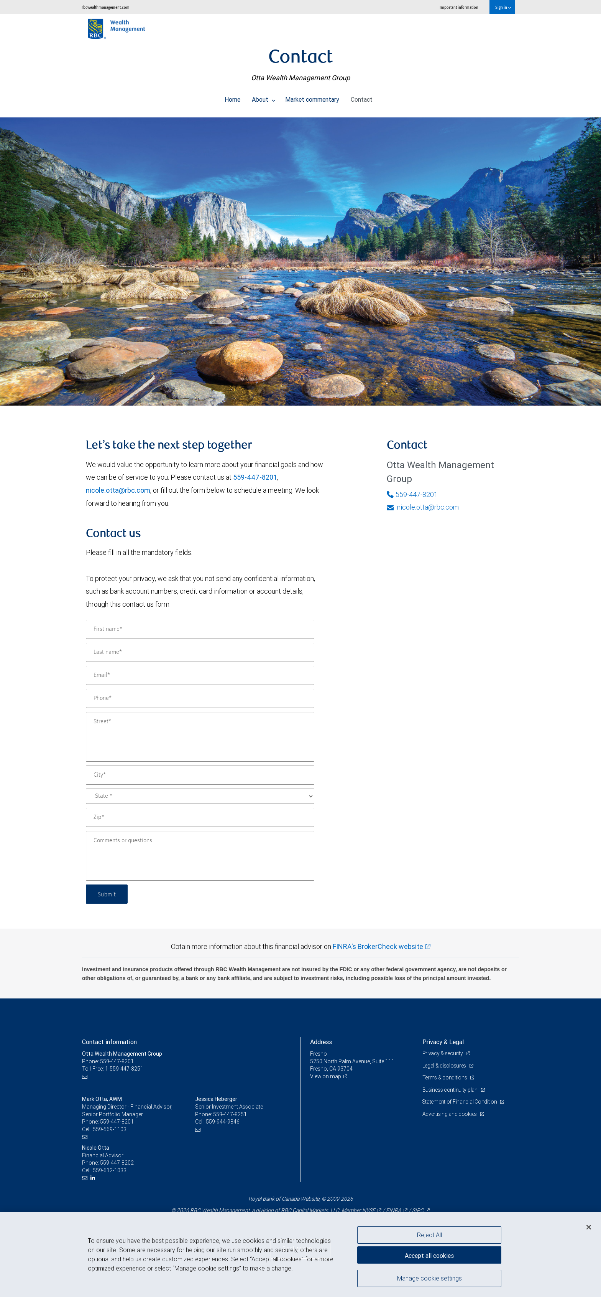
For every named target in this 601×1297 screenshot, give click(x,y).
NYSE (368, 1210)
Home (232, 97)
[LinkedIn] (93, 1177)
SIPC (418, 1210)
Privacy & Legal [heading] (443, 1042)
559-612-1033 (109, 1170)
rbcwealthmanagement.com (106, 7)
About (264, 97)
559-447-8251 (230, 1114)
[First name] (200, 629)
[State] (200, 796)
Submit (107, 894)
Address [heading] (321, 1042)
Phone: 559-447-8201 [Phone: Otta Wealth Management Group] (108, 1061)
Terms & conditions (445, 1077)
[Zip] (200, 817)
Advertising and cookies (450, 1114)
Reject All (429, 1235)
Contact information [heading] (109, 1042)
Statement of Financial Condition (460, 1101)
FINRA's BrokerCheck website (378, 946)
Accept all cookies (429, 1255)
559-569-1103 (109, 1129)
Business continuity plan (450, 1089)
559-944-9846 (223, 1121)
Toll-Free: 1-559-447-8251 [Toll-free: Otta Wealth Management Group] (112, 1068)
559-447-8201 (255, 477)
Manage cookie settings (429, 1279)
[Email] (200, 675)
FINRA (393, 1210)
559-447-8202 (117, 1162)
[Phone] (200, 698)
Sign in (503, 7)
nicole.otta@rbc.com (118, 490)
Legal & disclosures (444, 1065)
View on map (326, 1076)
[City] (200, 775)
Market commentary (312, 97)
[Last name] (200, 652)
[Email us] (85, 1076)
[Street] (200, 737)
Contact (362, 97)
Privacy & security (443, 1053)
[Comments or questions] (200, 856)
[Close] (588, 1227)
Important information (459, 7)
